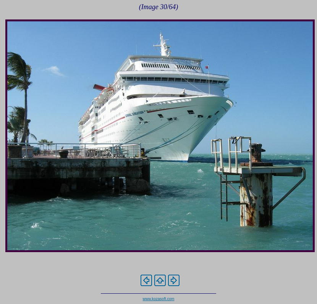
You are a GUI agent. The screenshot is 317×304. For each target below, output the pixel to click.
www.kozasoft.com (159, 299)
